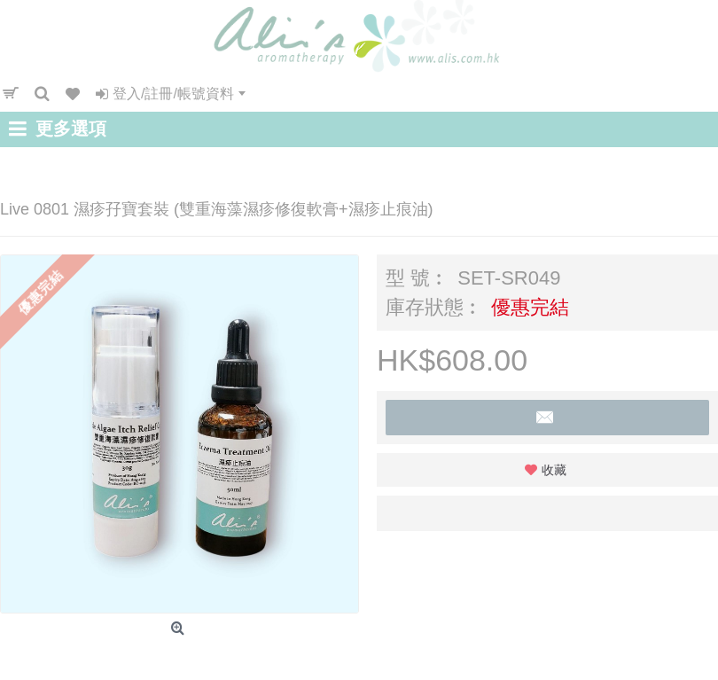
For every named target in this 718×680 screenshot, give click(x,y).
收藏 (554, 470)
